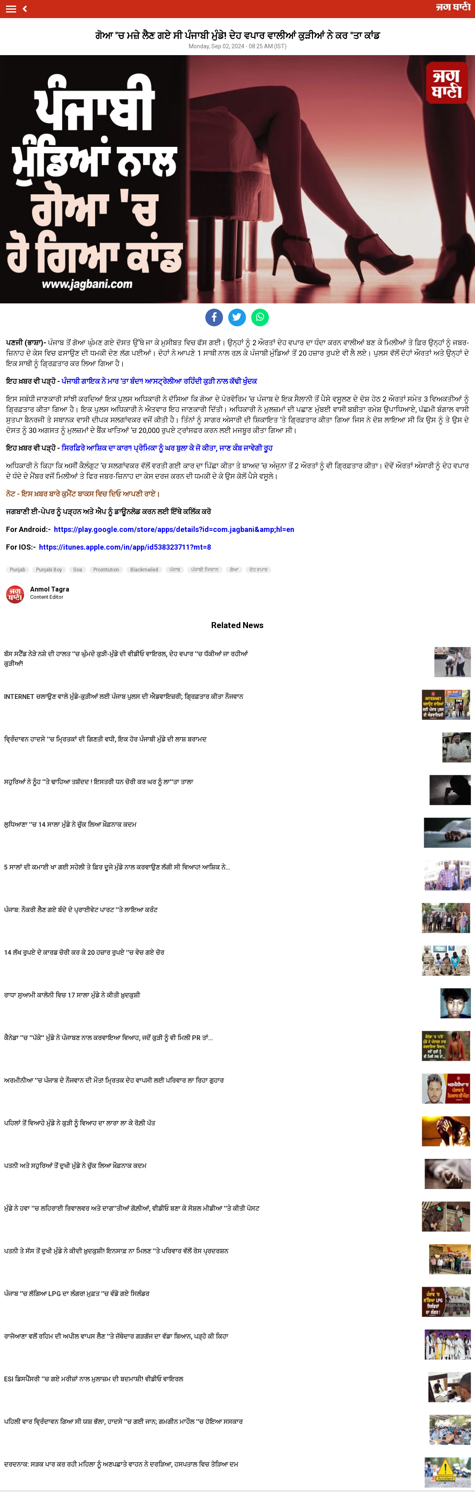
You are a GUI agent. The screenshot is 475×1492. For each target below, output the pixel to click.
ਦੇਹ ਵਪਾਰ (258, 570)
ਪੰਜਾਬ (174, 570)
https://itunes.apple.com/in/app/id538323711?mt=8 (125, 547)
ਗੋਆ (234, 570)
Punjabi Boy (49, 570)
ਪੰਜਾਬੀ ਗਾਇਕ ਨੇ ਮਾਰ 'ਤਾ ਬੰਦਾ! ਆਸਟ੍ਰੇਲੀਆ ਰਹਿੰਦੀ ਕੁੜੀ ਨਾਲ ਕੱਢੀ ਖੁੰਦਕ (159, 381)
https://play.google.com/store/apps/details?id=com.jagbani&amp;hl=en (175, 529)
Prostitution (106, 570)
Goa (77, 570)
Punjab (17, 570)
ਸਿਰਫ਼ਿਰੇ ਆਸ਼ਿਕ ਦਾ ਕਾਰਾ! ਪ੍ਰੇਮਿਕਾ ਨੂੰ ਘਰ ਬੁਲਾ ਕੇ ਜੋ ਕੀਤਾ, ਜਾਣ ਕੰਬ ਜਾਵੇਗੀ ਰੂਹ (167, 448)
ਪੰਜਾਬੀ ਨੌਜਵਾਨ (205, 570)
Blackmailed (144, 570)
